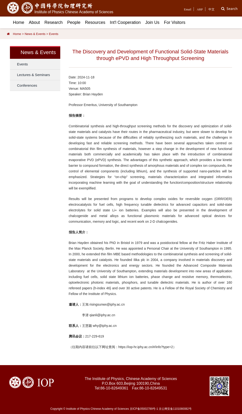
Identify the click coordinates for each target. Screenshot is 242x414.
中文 (211, 9)
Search (232, 8)
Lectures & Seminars (33, 75)
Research (53, 22)
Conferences (27, 85)
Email (187, 9)
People (73, 22)
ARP (200, 9)
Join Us (152, 22)
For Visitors (175, 22)
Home (18, 22)
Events (53, 34)
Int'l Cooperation (125, 22)
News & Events (35, 34)
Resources (95, 22)
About (34, 22)
